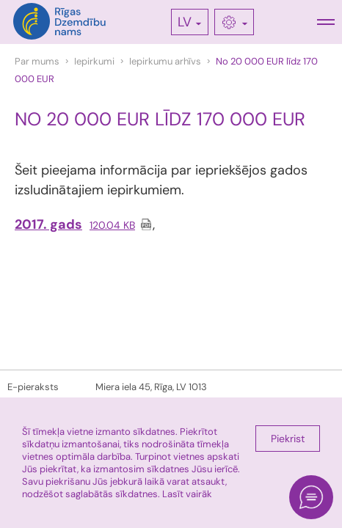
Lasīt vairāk (187, 494)
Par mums (37, 61)
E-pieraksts (33, 387)
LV (185, 22)
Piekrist (288, 438)
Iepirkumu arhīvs (165, 61)
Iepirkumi (94, 61)
